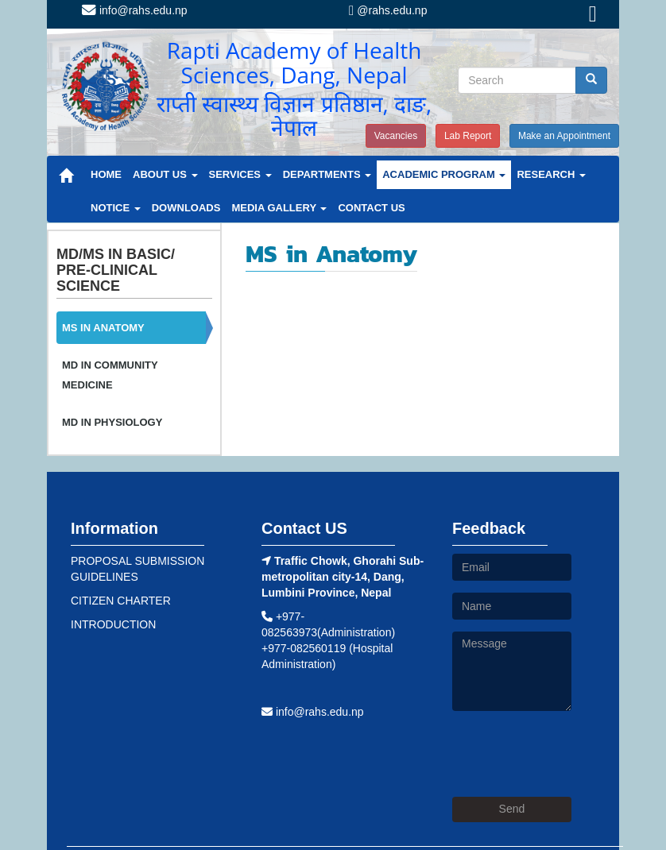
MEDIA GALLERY (279, 208)
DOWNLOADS (186, 208)
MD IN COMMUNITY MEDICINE (109, 375)
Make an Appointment (564, 135)
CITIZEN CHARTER (121, 600)
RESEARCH (551, 174)
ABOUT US (165, 174)
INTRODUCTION (113, 624)
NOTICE (116, 208)
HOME (106, 174)
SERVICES (240, 174)
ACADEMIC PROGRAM (443, 174)
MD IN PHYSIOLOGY (112, 422)
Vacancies (395, 135)
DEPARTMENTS (327, 174)
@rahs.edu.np (388, 10)
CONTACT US (371, 208)
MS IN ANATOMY (103, 328)
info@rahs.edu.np (135, 10)
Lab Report (467, 135)
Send (512, 808)
